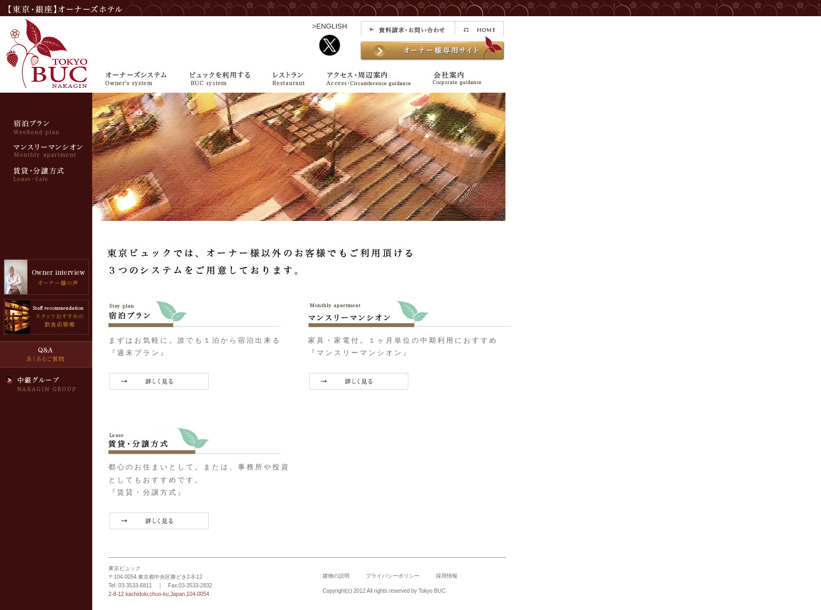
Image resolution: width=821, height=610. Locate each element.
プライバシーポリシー (393, 576)
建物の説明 (336, 576)
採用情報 (446, 576)
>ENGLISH (329, 26)
